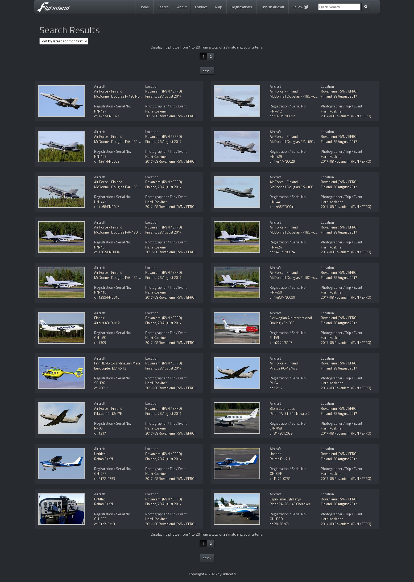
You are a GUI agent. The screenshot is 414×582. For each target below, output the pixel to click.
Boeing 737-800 (282, 323)
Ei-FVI (274, 337)
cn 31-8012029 (281, 433)
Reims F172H (104, 458)
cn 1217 (100, 433)
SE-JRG (99, 383)
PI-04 (274, 383)
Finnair (99, 317)
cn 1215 (275, 388)
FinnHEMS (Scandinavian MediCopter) (122, 363)
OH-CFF (100, 473)
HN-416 (100, 292)
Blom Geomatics (282, 408)
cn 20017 (101, 388)
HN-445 (100, 201)
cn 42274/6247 (281, 342)
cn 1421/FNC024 (282, 252)
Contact (201, 7)
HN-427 (100, 111)
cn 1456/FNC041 (282, 206)
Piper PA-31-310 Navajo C (290, 413)
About (182, 7)
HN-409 (100, 156)
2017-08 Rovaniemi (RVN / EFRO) (170, 116)
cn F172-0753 (104, 478)
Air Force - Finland (108, 91)
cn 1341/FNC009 (106, 161)
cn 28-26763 (279, 524)
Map (218, 7)
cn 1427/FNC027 (106, 116)
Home (144, 7)
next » (207, 70)
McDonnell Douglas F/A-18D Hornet (121, 232)
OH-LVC (100, 337)
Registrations (241, 7)
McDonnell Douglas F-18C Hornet (120, 96)
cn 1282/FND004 (106, 252)
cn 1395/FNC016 (106, 297)
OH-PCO (276, 518)
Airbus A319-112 (107, 323)
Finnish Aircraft (272, 7)
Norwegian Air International (291, 317)
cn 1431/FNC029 (282, 161)
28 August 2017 (169, 96)
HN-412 (276, 111)
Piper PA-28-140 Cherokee (290, 504)
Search (163, 7)
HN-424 (276, 247)
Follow (301, 7)
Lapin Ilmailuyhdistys (285, 499)
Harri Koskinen (156, 111)
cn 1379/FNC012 (282, 116)
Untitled (100, 453)
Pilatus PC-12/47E (283, 368)
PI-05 (98, 428)
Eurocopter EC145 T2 (110, 368)
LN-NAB (276, 428)
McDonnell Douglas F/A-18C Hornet (121, 141)
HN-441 (276, 201)
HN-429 (276, 156)
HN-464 (100, 247)
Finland (150, 96)
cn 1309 (100, 342)
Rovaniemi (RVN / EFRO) (163, 91)
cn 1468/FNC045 (106, 206)
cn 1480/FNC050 (282, 297)
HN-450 (276, 292)
